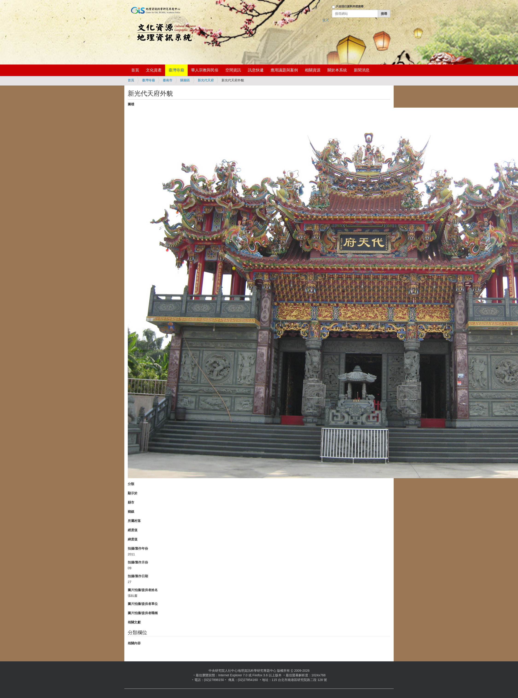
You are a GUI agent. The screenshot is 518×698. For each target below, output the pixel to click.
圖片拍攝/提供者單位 (143, 604)
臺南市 (167, 80)
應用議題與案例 (284, 70)
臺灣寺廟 (176, 70)
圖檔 (131, 104)
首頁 (135, 70)
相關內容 (134, 643)
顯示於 (132, 493)
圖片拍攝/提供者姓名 (143, 590)
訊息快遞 (256, 70)
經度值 (132, 530)
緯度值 (132, 539)
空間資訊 (233, 70)
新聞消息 (362, 70)
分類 (131, 484)
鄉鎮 (131, 511)
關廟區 (185, 80)
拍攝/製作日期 (138, 576)
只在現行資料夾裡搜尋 (350, 6)
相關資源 (312, 70)
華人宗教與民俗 (204, 70)
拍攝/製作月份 (138, 562)
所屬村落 (134, 521)
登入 (325, 20)
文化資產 (154, 70)
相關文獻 (134, 622)
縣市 (131, 502)
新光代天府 (206, 80)
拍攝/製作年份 (138, 548)
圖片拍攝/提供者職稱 (143, 613)
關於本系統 (337, 70)
